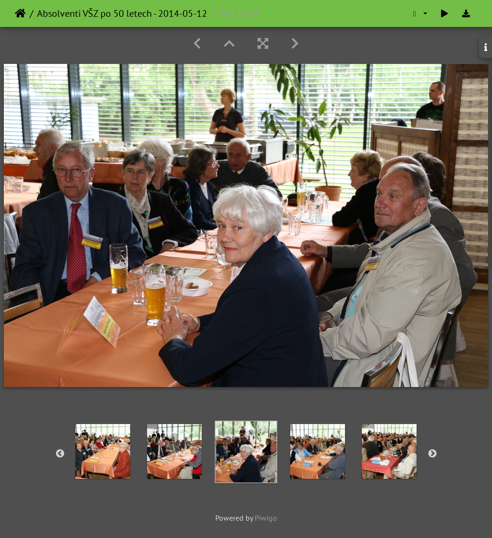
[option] (103, 451)
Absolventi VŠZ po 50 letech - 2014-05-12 (122, 13)
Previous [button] (60, 454)
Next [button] (432, 454)
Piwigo (266, 518)
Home (20, 13)
